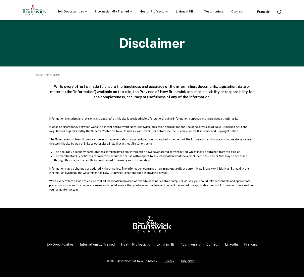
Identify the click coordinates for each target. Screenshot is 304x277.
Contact (237, 11)
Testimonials (213, 11)
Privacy (169, 261)
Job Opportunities (71, 11)
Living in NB (185, 11)
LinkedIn (231, 244)
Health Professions (154, 11)
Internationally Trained (112, 11)
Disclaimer (188, 261)
